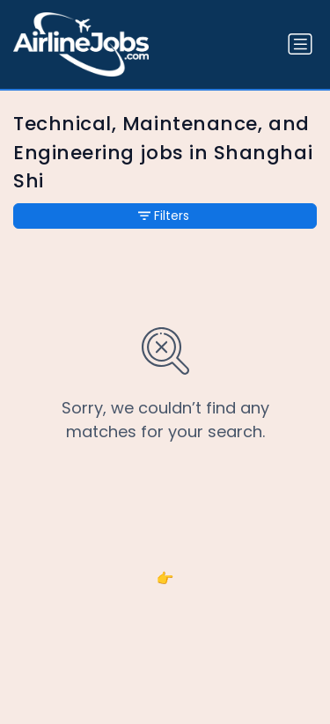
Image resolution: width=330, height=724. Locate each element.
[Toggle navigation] (300, 44)
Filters (163, 215)
